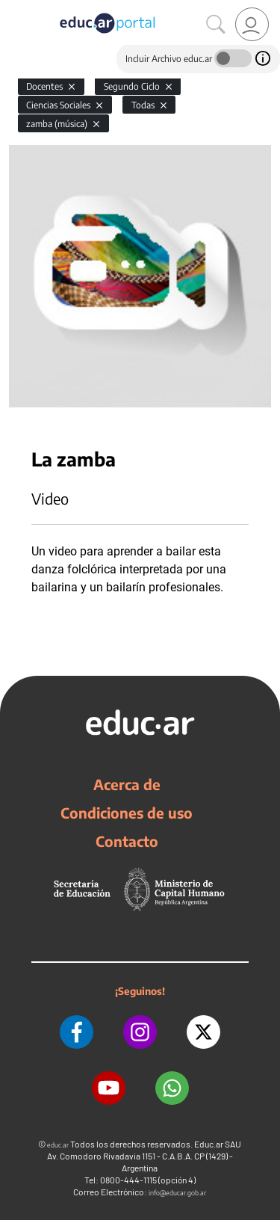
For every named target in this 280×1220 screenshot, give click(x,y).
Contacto (127, 841)
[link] (252, 24)
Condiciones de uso (126, 813)
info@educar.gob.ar (177, 1193)
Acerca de (127, 784)
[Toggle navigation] (13, 8)
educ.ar (58, 1145)
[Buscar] (215, 24)
